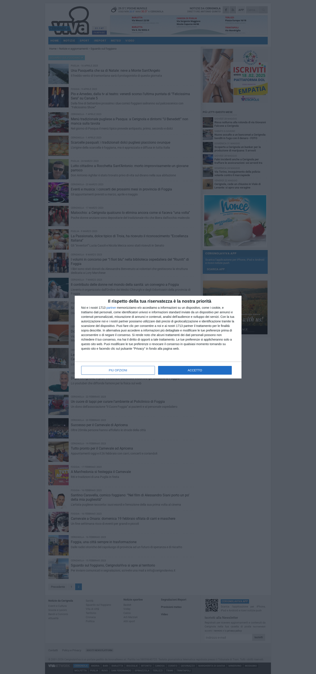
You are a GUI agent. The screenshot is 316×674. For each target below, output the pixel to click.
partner (111, 307)
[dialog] (158, 337)
